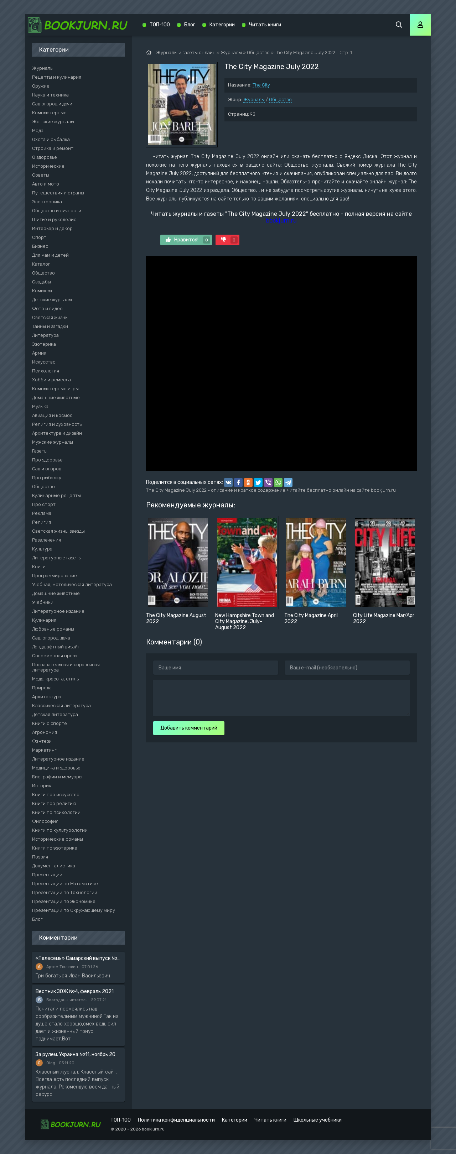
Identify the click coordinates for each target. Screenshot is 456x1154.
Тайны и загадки (50, 326)
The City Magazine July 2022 (305, 52)
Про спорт (44, 504)
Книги (39, 566)
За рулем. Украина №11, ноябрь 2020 (78, 1054)
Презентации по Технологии (64, 892)
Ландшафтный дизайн (56, 646)
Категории (222, 25)
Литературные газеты (57, 557)
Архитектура (46, 696)
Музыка (40, 406)
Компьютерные (49, 112)
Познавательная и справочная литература (66, 667)
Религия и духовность (57, 424)
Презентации (47, 874)
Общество (280, 99)
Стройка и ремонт (52, 148)
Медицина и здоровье (56, 768)
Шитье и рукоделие (54, 219)
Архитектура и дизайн (57, 433)
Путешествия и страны (58, 192)
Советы (40, 175)
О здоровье (44, 157)
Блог (37, 919)
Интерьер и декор (52, 228)
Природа (42, 687)
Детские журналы (52, 299)
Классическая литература (61, 705)
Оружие (41, 86)
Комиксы (42, 290)
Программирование (54, 575)
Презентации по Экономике (63, 901)
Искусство (44, 362)
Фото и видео (47, 308)
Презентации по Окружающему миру (73, 910)
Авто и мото (45, 184)
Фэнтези (42, 741)
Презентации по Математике (65, 883)
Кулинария (44, 620)
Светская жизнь (49, 317)
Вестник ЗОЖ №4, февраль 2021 (75, 991)
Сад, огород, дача (51, 638)
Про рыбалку (46, 477)
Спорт (39, 237)
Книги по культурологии (60, 830)
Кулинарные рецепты (56, 495)
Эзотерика (44, 344)
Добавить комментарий (188, 728)
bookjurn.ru (281, 220)
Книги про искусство (55, 794)
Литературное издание (58, 611)
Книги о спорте (49, 723)
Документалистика (53, 865)
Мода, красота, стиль (55, 679)
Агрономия (44, 732)
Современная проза (54, 655)
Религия (41, 522)
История (41, 785)
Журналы (254, 99)
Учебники (42, 602)
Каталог (41, 264)
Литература (45, 335)
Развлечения (46, 540)
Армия (39, 353)
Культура (42, 549)
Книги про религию (54, 803)
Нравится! (188, 240)
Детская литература (55, 714)
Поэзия (40, 857)
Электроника (47, 201)
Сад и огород (46, 468)
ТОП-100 (160, 25)
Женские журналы (53, 121)
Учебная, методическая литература (72, 584)
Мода (37, 130)
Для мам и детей (50, 255)
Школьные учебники (318, 1120)
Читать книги (265, 25)
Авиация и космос (52, 415)
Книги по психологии (56, 812)
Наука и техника (50, 95)
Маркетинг (44, 750)
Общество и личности (56, 210)
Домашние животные (56, 397)
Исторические (48, 166)
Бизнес (40, 246)
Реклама (41, 513)
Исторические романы (57, 839)
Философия (45, 821)
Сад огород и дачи (52, 103)
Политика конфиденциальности (176, 1120)
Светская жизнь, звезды (58, 531)
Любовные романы (53, 629)
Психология (45, 371)
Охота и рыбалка (51, 139)
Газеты (39, 451)
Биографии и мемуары (57, 776)
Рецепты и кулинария (56, 77)
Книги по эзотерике (54, 848)
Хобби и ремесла (51, 379)
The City (261, 85)
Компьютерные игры (55, 388)
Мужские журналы (52, 442)
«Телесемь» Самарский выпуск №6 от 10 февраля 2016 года (78, 958)
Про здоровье (47, 460)
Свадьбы (41, 281)
